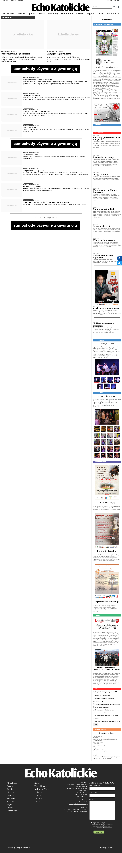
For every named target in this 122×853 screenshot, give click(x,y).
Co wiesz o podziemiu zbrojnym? (103, 325)
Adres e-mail (93, 793)
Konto (37, 783)
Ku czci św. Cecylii (101, 226)
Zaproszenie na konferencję (107, 602)
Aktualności (9, 13)
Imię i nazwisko (94, 786)
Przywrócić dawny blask (33, 171)
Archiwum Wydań (42, 789)
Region (90, 13)
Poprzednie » (52, 218)
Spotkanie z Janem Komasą (106, 308)
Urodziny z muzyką (107, 503)
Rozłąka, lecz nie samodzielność (36, 112)
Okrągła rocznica (101, 174)
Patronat (38, 795)
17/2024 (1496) (6, 51)
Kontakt (38, 801)
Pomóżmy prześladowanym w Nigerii (106, 138)
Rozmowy (53, 13)
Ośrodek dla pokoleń (32, 186)
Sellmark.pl (111, 848)
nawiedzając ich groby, (101, 707)
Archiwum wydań (107, 19)
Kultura (100, 13)
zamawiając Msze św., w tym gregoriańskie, (107, 704)
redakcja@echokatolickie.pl (78, 804)
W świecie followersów (104, 240)
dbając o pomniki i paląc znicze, (103, 710)
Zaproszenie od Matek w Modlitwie (38, 80)
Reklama (38, 798)
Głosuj (96, 724)
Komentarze (67, 13)
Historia (80, 13)
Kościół (21, 13)
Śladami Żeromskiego (103, 157)
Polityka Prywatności (23, 848)
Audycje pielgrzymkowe (59, 54)
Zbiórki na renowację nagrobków (103, 256)
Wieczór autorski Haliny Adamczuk (105, 191)
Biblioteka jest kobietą (104, 209)
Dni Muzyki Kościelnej (106, 551)
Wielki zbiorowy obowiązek (107, 67)
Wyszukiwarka (41, 786)
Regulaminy (11, 848)
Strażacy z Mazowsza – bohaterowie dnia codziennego (107, 668)
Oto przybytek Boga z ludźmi (15, 54)
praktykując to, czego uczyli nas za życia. (106, 721)
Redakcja (38, 792)
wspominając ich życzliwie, (102, 713)
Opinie (31, 13)
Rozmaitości (113, 13)
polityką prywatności (104, 827)
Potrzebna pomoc (30, 155)
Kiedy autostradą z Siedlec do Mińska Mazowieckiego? (46, 202)
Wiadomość (93, 800)
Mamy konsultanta (31, 96)
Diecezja (41, 13)
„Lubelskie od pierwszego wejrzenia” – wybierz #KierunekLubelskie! (107, 627)
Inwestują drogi (30, 127)
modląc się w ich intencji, (101, 695)
